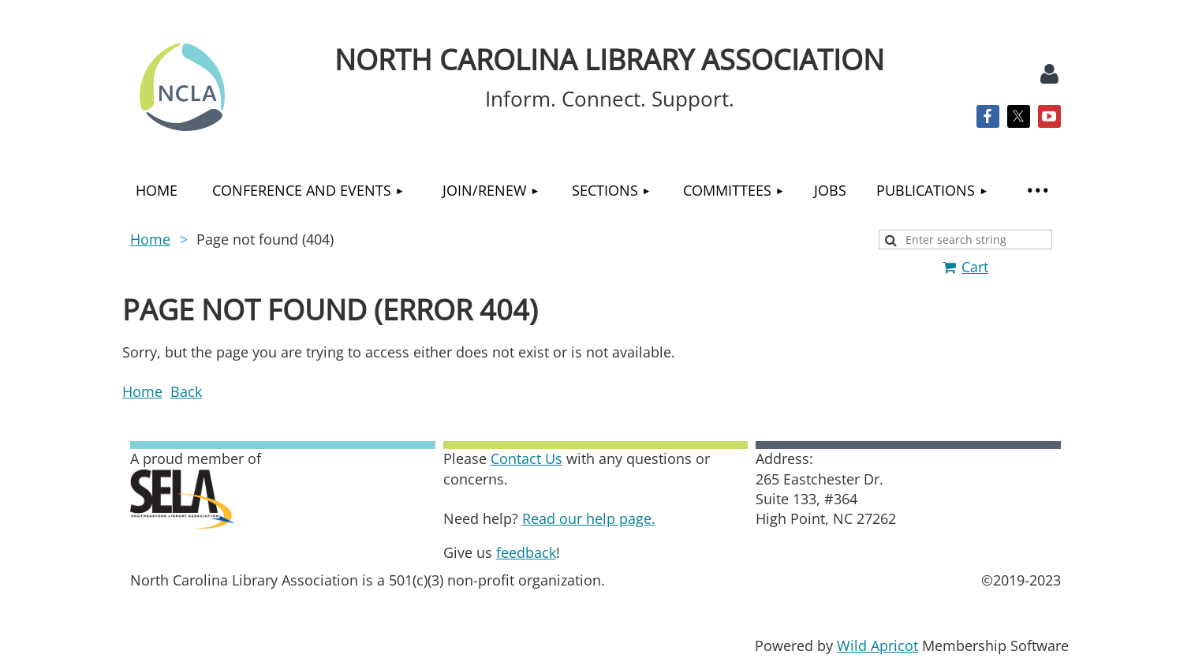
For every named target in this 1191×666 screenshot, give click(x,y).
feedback (526, 552)
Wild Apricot (877, 645)
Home (150, 239)
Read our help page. (588, 518)
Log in (1049, 74)
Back (186, 391)
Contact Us (526, 458)
